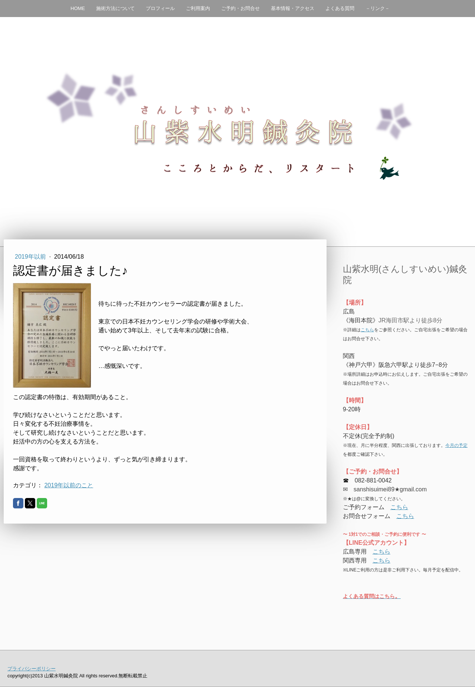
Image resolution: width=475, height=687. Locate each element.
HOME (78, 8)
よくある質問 (339, 8)
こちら (367, 329)
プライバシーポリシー (31, 668)
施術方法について (115, 8)
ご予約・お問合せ (240, 8)
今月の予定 (456, 445)
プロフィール (160, 8)
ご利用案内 (198, 8)
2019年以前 (31, 256)
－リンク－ (378, 8)
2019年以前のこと (68, 485)
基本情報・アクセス (292, 8)
